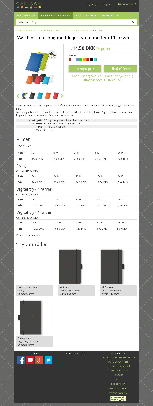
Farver (72, 55)
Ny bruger (92, 4)
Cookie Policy (118, 384)
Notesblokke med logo (48, 30)
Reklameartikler (56, 14)
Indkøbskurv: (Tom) (125, 4)
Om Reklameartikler (118, 361)
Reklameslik (86, 14)
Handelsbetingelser (118, 370)
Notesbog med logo (75, 30)
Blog (118, 379)
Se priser (103, 48)
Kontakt (118, 375)
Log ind (107, 4)
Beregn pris (85, 69)
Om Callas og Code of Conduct (118, 357)
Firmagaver (26, 14)
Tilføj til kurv (120, 69)
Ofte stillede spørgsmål (118, 366)
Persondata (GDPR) (118, 388)
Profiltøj (110, 14)
